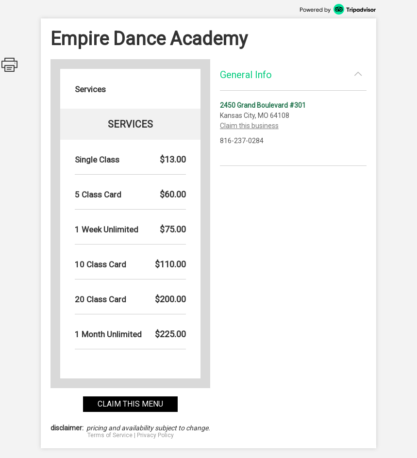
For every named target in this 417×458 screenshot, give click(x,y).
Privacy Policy (155, 435)
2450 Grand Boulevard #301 (263, 105)
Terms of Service (110, 435)
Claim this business (249, 126)
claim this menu (130, 404)
